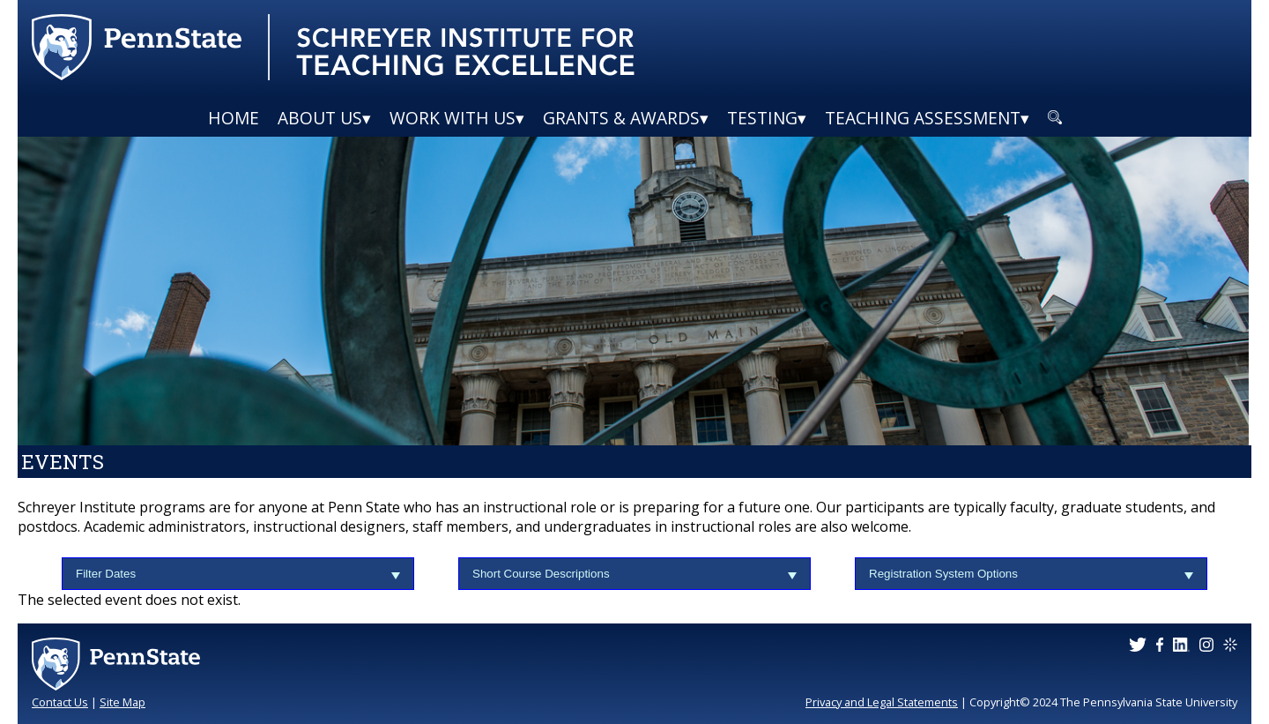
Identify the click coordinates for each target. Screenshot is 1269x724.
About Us (320, 118)
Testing (762, 118)
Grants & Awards (621, 118)
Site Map (122, 702)
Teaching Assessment (922, 118)
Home (233, 118)
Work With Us (453, 118)
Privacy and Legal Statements (881, 702)
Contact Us (60, 702)
